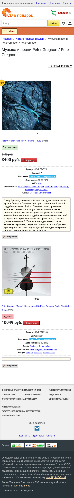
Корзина (65, 12)
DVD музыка (31, 399)
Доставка (54, 3)
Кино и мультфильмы (60, 390)
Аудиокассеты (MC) (11, 407)
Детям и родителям (58, 399)
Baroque (29, 353)
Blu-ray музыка (33, 394)
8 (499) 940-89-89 (56, 477)
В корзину (29, 160)
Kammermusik (44, 193)
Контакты (41, 3)
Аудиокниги (55, 394)
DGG (40, 183)
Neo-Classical (49, 353)
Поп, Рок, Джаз (9, 394)
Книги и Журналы (11, 416)
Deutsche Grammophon (40, 346)
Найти (53, 23)
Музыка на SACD (33, 390)
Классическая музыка (13, 399)
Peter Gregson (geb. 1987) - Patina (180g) (22, 141)
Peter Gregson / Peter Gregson (31, 187)
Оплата (67, 3)
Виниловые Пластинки (13, 390)
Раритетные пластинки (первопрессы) (21, 411)
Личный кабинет (69, 23)
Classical (33, 193)
